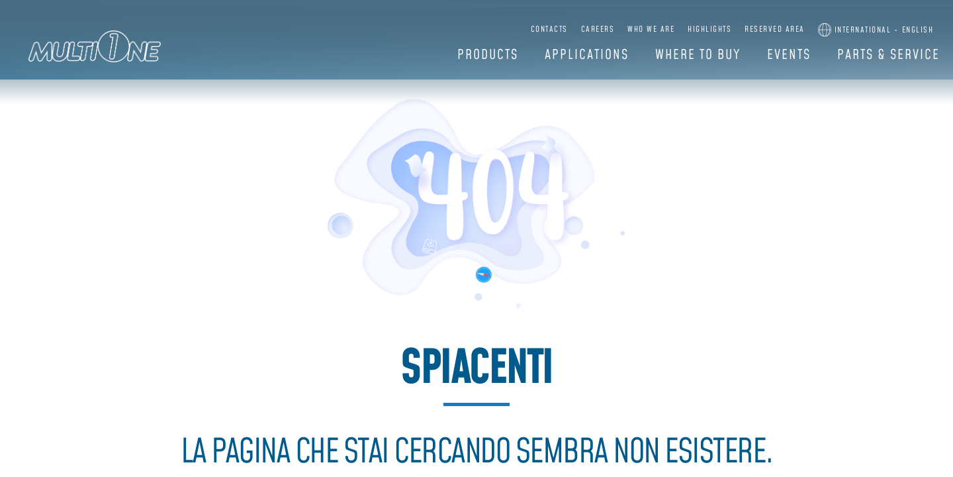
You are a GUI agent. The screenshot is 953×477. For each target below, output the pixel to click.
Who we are (650, 29)
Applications (587, 55)
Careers (598, 29)
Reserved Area (775, 29)
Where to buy (698, 55)
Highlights (709, 29)
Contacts (549, 29)
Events (789, 55)
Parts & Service (888, 55)
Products (487, 55)
